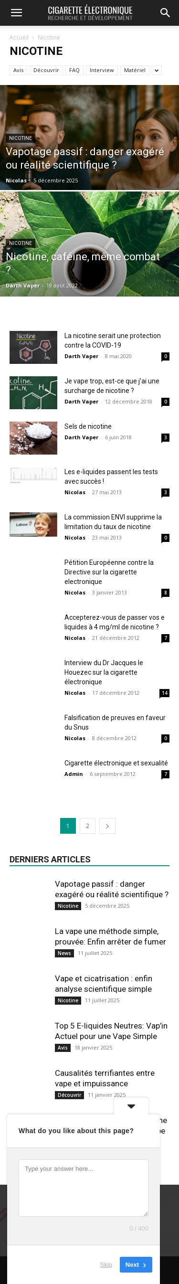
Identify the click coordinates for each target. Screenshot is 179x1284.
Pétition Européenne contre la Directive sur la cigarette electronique (109, 572)
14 (165, 693)
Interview (102, 70)
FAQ (74, 70)
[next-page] (107, 826)
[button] (16, 13)
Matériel (135, 70)
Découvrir (46, 70)
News (64, 953)
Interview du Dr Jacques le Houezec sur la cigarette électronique (103, 672)
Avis (18, 70)
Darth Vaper (23, 285)
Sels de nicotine (88, 426)
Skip (106, 1264)
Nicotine (20, 138)
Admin (73, 773)
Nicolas (16, 180)
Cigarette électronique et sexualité (116, 763)
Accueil (19, 37)
